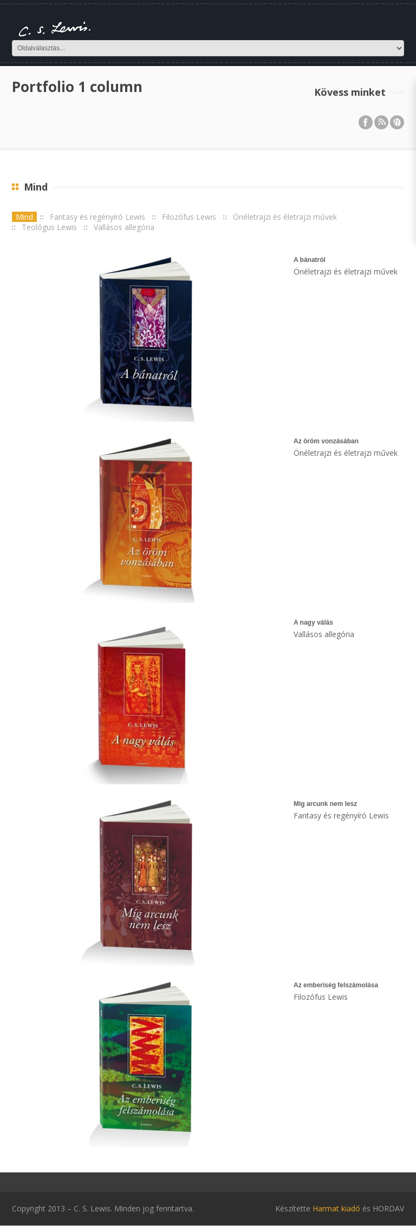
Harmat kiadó (336, 1208)
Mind (24, 217)
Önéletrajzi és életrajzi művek (285, 217)
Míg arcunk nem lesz (325, 804)
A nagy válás (313, 622)
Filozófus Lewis (189, 217)
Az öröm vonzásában (326, 441)
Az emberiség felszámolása (336, 985)
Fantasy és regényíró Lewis (97, 217)
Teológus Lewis (49, 227)
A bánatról (310, 260)
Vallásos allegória (124, 227)
